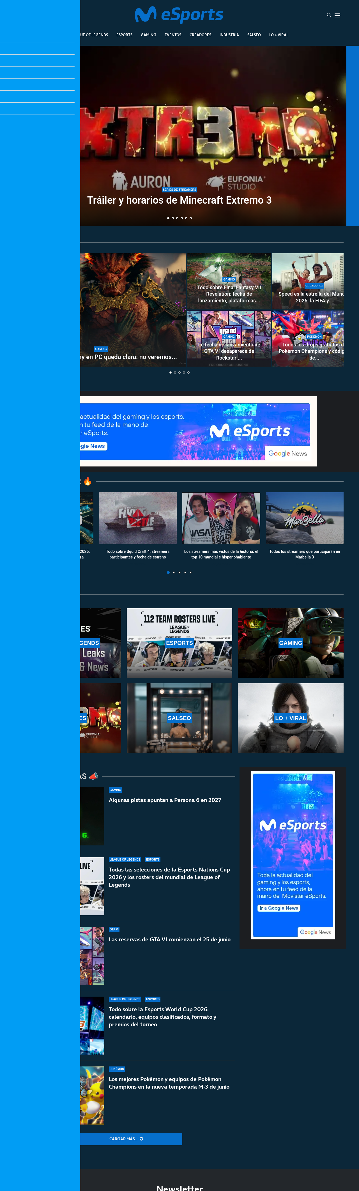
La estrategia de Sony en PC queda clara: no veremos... (101, 356)
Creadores (200, 34)
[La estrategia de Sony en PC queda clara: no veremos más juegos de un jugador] (101, 310)
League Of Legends (89, 34)
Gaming (148, 34)
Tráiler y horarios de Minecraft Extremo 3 (179, 200)
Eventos (173, 34)
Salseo (254, 34)
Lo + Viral (278, 34)
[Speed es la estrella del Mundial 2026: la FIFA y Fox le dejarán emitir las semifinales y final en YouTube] (314, 281)
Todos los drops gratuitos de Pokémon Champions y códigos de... (314, 351)
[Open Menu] (337, 15)
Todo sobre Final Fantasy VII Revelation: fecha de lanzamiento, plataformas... (229, 294)
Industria (229, 34)
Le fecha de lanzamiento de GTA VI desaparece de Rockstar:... (229, 351)
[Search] (329, 15)
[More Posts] (126, 1139)
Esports (124, 34)
